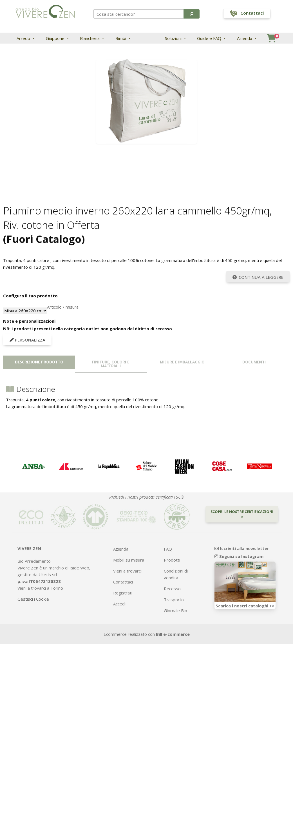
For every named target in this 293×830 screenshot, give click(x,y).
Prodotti (172, 560)
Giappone (56, 38)
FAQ (168, 549)
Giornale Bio (175, 610)
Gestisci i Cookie (33, 599)
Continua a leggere (258, 277)
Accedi (119, 604)
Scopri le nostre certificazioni (242, 514)
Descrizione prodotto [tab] (39, 362)
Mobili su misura (128, 560)
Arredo (24, 38)
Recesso (172, 588)
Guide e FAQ (209, 38)
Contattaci (123, 582)
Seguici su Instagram (238, 556)
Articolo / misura (63, 307)
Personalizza (27, 340)
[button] (192, 14)
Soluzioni (174, 38)
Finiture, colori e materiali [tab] (110, 363)
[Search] (138, 14)
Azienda (245, 38)
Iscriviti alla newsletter (241, 548)
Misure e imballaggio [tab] (182, 362)
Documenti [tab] (254, 362)
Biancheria (90, 38)
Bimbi (121, 38)
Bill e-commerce (173, 634)
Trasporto (174, 599)
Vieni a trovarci (127, 571)
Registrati (122, 593)
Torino (56, 588)
